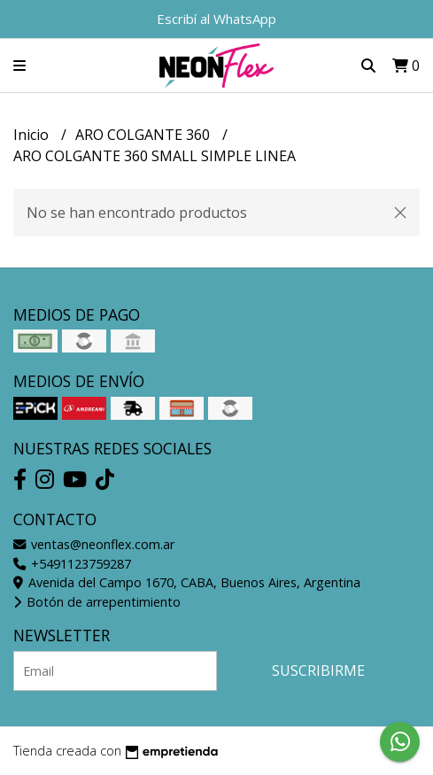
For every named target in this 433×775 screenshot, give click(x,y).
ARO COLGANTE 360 (144, 134)
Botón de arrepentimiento (97, 601)
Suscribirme (318, 670)
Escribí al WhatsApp (216, 18)
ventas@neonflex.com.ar (93, 544)
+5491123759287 (72, 563)
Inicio (32, 134)
